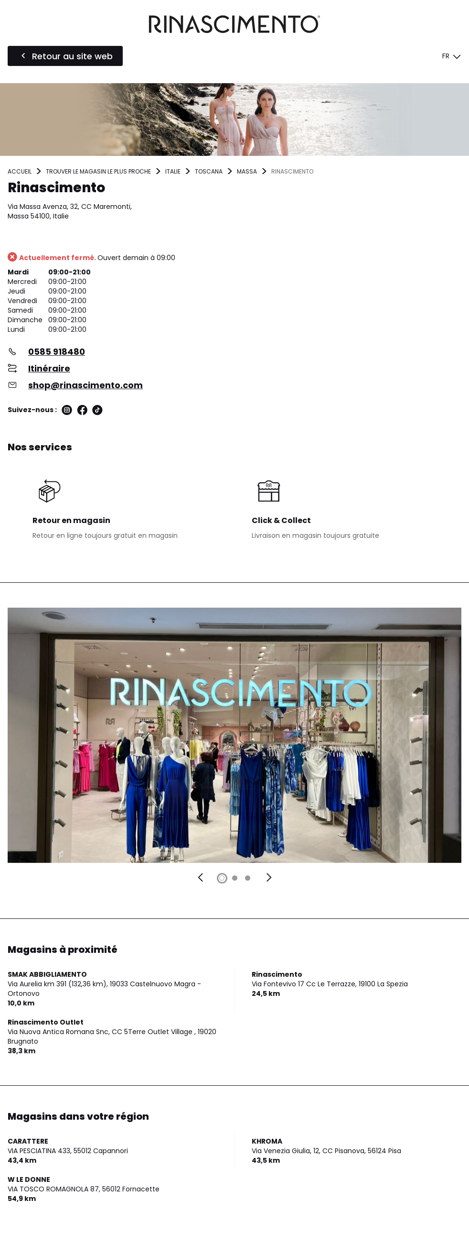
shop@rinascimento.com (85, 385)
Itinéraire (49, 368)
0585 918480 (56, 352)
